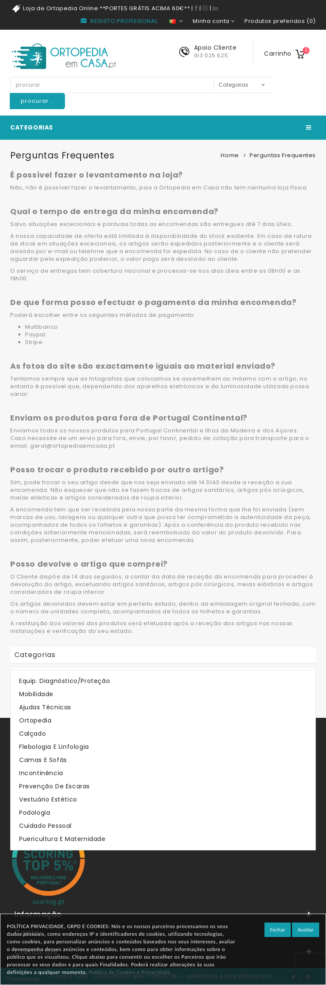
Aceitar (305, 929)
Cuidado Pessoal (45, 825)
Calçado (32, 733)
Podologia (34, 812)
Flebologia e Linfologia (54, 746)
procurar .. (37, 101)
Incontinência (41, 773)
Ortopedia (35, 720)
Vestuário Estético (48, 799)
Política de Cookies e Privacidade (129, 972)
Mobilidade (36, 694)
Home (230, 155)
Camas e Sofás (43, 760)
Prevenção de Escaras (54, 786)
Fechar (277, 929)
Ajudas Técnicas (45, 707)
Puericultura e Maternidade (62, 839)
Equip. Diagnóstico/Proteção (64, 681)
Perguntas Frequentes (283, 155)
